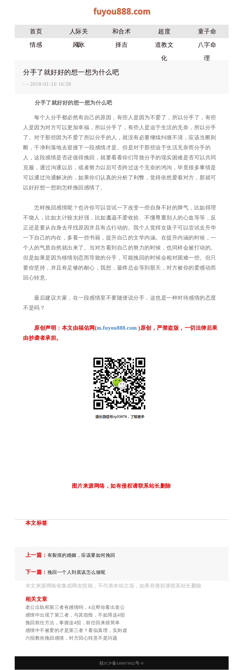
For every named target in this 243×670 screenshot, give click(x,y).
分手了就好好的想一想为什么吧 (71, 72)
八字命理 (207, 46)
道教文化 (164, 46)
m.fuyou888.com (117, 328)
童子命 (207, 31)
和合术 (121, 31)
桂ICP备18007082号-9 (121, 663)
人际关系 (79, 33)
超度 (164, 31)
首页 (36, 31)
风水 (79, 44)
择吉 (121, 44)
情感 (36, 44)
